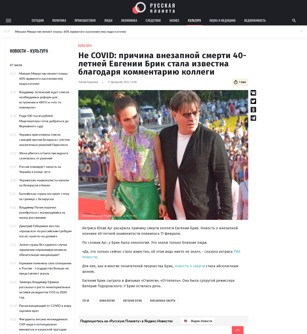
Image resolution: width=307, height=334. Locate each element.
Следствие (153, 20)
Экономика (129, 20)
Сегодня (38, 20)
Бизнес (174, 20)
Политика (59, 20)
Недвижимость (255, 20)
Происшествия (85, 20)
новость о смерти (190, 266)
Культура (194, 20)
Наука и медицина (222, 20)
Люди (108, 20)
